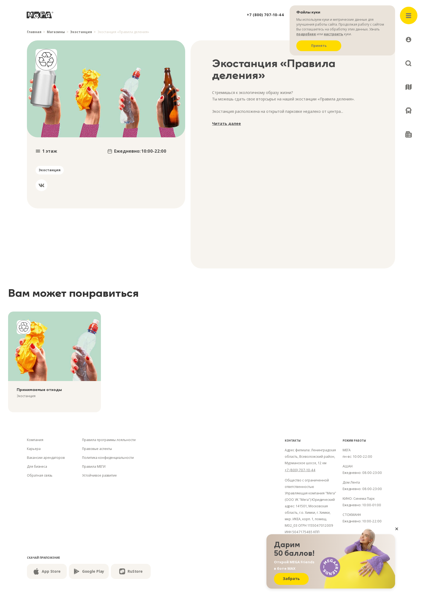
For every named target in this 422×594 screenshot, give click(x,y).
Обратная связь (39, 475)
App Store (47, 571)
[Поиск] (408, 63)
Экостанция (81, 32)
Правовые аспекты (97, 448)
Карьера (34, 448)
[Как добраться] (408, 110)
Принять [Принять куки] (318, 45)
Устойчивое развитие (99, 475)
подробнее (306, 34)
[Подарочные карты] (408, 134)
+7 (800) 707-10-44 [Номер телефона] (300, 470)
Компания (35, 440)
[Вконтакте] (41, 185)
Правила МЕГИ (93, 466)
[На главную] (40, 15)
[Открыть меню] (408, 15)
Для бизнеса (37, 466)
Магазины (56, 32)
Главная (34, 32)
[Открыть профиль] (408, 39)
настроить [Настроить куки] (333, 34)
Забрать (291, 578)
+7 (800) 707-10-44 (265, 14)
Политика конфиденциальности (108, 457)
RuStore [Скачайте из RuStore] (131, 571)
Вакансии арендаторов (46, 457)
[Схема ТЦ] (408, 87)
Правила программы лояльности (109, 440)
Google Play (88, 571)
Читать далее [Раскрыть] (226, 123)
